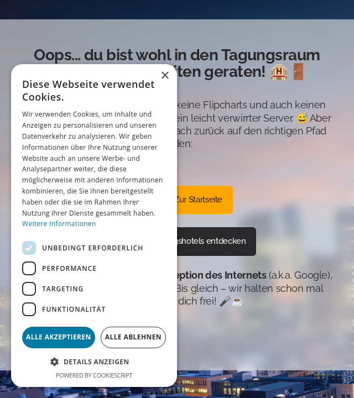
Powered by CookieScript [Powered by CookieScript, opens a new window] (94, 375)
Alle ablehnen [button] (133, 337)
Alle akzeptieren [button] (58, 337)
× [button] (164, 76)
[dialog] (94, 225)
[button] (94, 361)
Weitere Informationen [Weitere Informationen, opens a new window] (59, 223)
